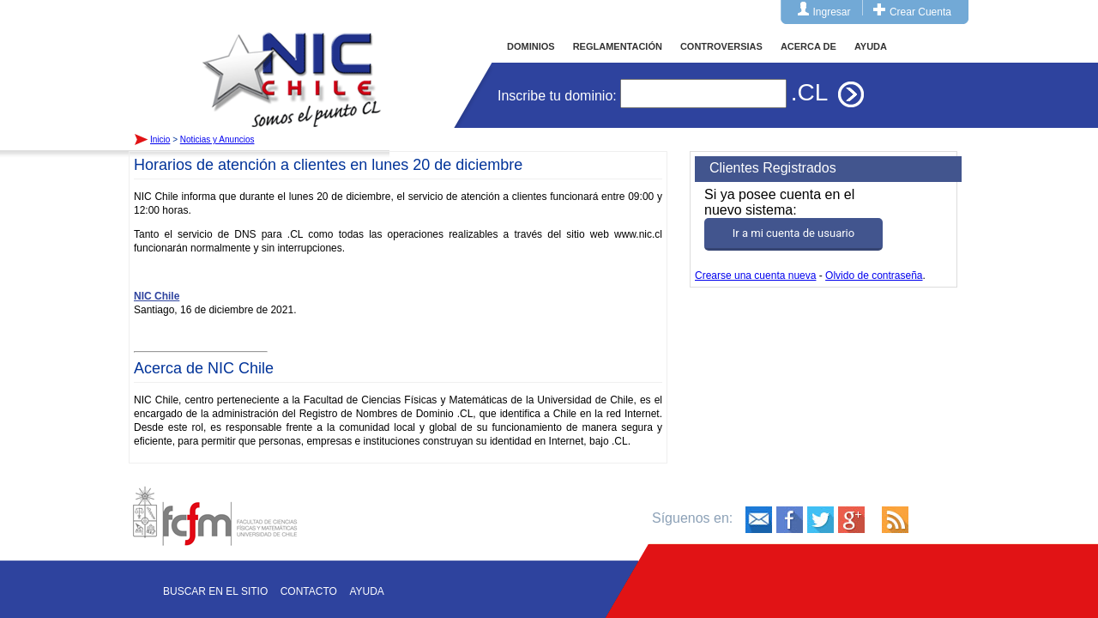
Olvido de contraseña (873, 276)
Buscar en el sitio (215, 591)
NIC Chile (156, 296)
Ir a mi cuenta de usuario (793, 233)
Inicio (292, 63)
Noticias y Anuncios (217, 139)
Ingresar (832, 12)
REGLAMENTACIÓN (617, 46)
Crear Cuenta (920, 12)
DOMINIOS (531, 46)
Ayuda (366, 591)
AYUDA (870, 46)
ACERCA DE (808, 46)
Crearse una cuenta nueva (755, 276)
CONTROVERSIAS (721, 46)
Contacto (309, 591)
